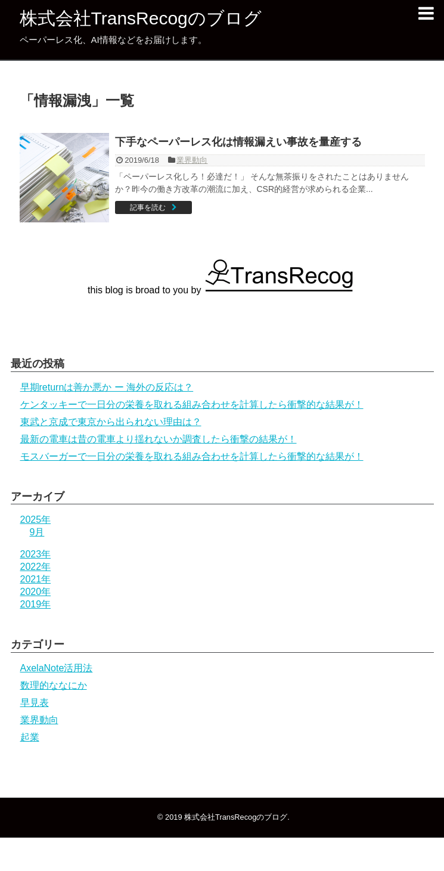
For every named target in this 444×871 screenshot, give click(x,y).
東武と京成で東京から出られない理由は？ (110, 422)
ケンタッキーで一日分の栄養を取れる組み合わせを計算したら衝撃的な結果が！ (192, 404)
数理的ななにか (53, 685)
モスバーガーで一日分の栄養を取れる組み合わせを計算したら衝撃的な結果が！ (192, 456)
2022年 (35, 567)
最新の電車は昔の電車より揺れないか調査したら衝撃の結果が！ (158, 439)
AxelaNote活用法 (56, 668)
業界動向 (191, 160)
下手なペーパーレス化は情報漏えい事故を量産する (238, 142)
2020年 (35, 592)
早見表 (34, 703)
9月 (37, 532)
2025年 (35, 519)
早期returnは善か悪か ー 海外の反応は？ (107, 387)
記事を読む (148, 207)
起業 (29, 737)
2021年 (35, 579)
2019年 (35, 604)
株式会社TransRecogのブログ (141, 18)
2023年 (35, 554)
